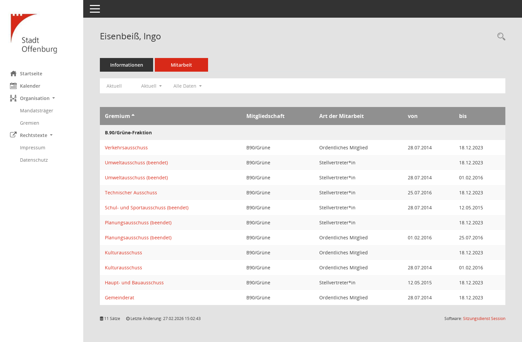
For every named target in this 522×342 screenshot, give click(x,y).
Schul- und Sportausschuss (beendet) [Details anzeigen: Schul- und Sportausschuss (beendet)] (146, 207)
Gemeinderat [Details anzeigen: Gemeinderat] (119, 297)
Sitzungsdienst (484, 318)
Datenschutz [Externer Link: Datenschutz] (34, 160)
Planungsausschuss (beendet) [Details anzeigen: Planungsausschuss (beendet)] (138, 222)
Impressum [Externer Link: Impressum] (32, 147)
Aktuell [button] (151, 86)
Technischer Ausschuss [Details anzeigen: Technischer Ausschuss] (131, 192)
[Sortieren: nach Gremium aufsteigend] (132, 116)
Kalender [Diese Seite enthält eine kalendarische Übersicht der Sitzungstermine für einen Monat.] (25, 85)
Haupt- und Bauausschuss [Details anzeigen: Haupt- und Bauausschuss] (134, 282)
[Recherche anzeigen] (499, 36)
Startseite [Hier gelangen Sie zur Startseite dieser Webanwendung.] (26, 73)
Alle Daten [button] (187, 86)
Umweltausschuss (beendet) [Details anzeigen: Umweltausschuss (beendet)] (136, 162)
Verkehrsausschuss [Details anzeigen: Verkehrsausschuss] (126, 147)
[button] (41, 98)
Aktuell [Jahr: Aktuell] (114, 86)
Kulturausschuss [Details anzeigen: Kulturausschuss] (123, 252)
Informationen (126, 65)
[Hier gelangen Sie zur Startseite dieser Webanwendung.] (41, 33)
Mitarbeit (181, 65)
